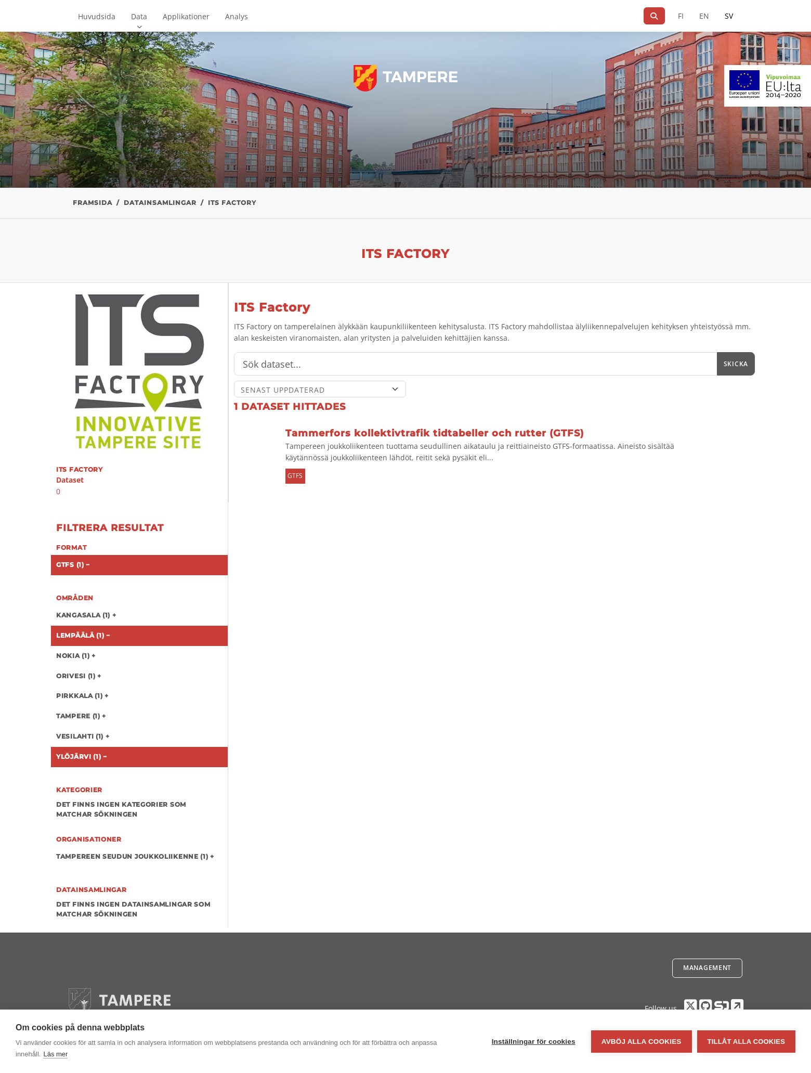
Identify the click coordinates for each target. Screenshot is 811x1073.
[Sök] (654, 15)
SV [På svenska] (729, 16)
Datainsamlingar (160, 202)
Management (707, 967)
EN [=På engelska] (704, 16)
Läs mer (55, 1054)
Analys (236, 16)
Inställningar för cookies (533, 1041)
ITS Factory (232, 202)
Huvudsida (96, 16)
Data (139, 16)
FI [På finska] (681, 16)
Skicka (736, 363)
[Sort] (320, 389)
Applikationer (186, 16)
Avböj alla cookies (641, 1041)
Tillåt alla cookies (746, 1041)
